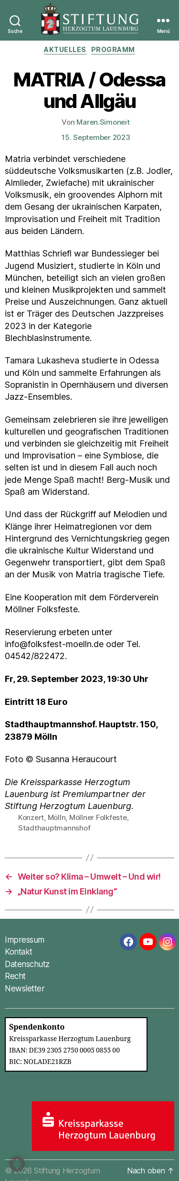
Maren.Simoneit (102, 122)
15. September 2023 (96, 137)
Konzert (31, 817)
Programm (113, 49)
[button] (17, 1164)
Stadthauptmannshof (54, 827)
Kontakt (18, 952)
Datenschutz (27, 964)
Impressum (24, 940)
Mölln (57, 817)
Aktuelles (65, 49)
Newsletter (24, 988)
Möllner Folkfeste (98, 817)
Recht (15, 976)
